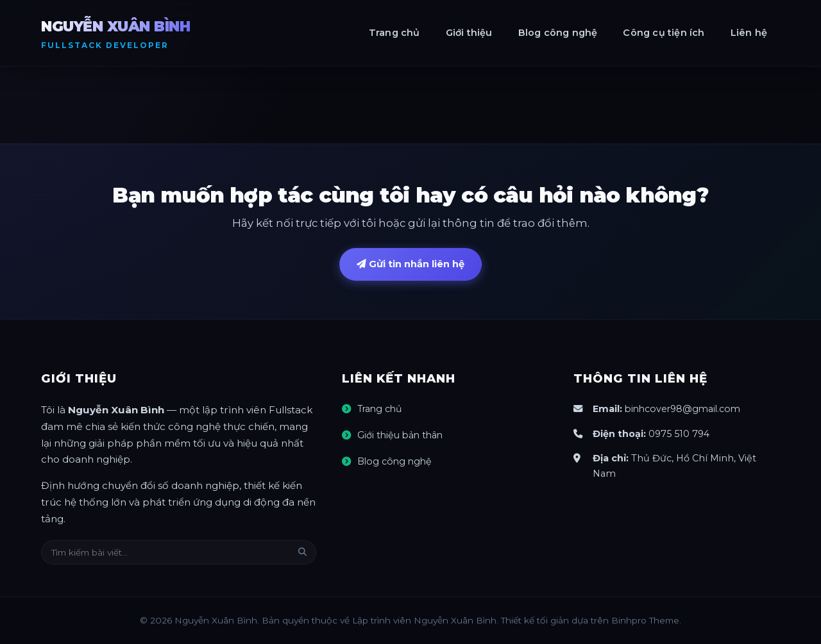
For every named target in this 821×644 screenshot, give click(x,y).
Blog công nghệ (558, 32)
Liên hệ (749, 32)
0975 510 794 (679, 434)
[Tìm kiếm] (302, 553)
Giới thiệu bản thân (401, 436)
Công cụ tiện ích (663, 32)
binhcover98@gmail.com (685, 409)
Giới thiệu (469, 32)
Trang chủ (394, 32)
